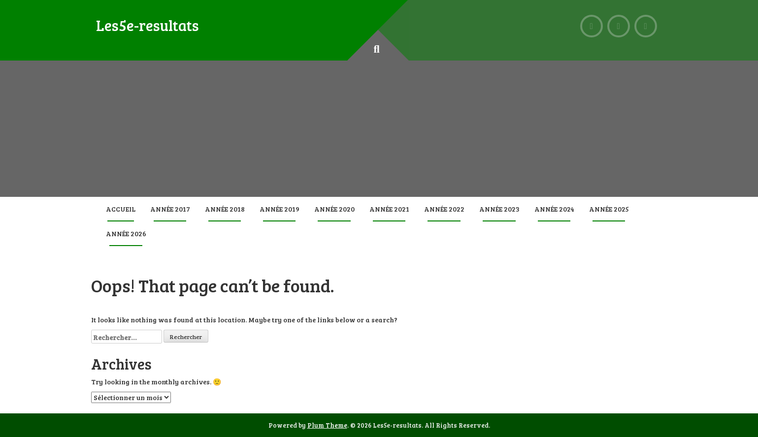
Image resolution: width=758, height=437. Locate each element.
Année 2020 (334, 209)
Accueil (120, 209)
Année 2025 (609, 209)
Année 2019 (279, 209)
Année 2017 (170, 209)
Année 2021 (389, 209)
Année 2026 (126, 233)
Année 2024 (554, 209)
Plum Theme (327, 425)
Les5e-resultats (147, 25)
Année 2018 (225, 209)
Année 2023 (499, 209)
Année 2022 (444, 209)
